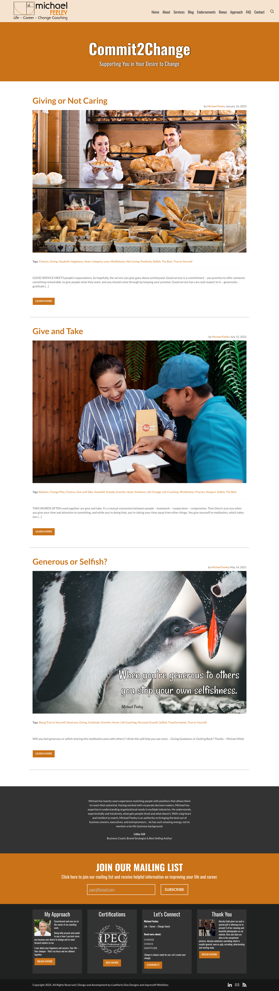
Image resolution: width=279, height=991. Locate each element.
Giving (53, 261)
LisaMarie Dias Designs (125, 985)
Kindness (140, 492)
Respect (211, 492)
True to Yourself (183, 261)
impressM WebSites (156, 985)
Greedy (110, 492)
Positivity (146, 261)
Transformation (177, 722)
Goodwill (64, 261)
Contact (259, 12)
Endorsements (206, 12)
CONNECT (153, 965)
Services (179, 12)
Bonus (223, 12)
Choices (43, 261)
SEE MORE (112, 962)
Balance (43, 492)
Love (106, 261)
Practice (200, 492)
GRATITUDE (150, 948)
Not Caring (133, 261)
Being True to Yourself (52, 722)
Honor (115, 722)
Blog (191, 12)
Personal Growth (148, 722)
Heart (87, 261)
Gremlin (120, 492)
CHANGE (149, 939)
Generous (72, 722)
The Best (167, 261)
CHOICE (148, 943)
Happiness (76, 261)
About (166, 12)
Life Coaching (170, 492)
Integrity (97, 261)
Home (155, 12)
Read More (44, 961)
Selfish (157, 261)
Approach (236, 12)
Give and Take (84, 492)
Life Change (154, 492)
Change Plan (57, 492)
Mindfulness (117, 261)
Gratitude (94, 722)
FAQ (248, 12)
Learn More (43, 301)
